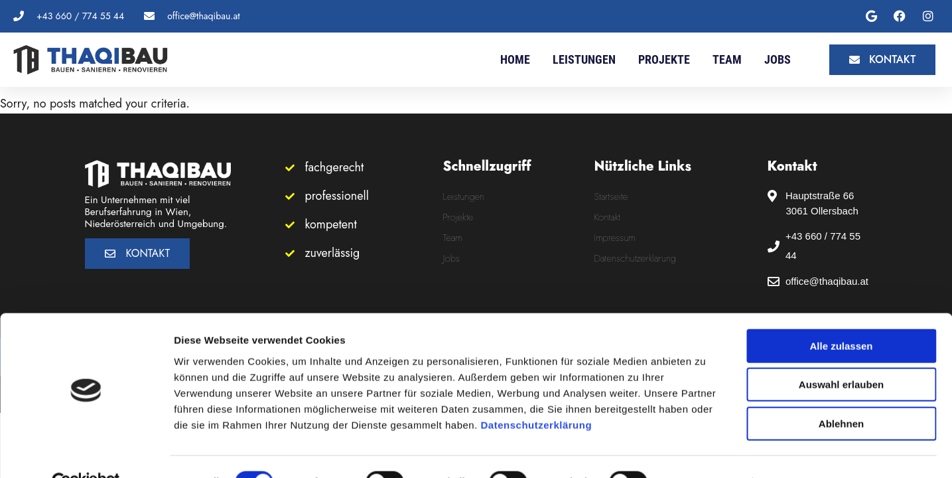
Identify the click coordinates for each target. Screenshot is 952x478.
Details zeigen (705, 451)
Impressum (615, 237)
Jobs (777, 59)
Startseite (611, 196)
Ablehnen (841, 393)
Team (727, 59)
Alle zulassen (840, 315)
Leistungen (584, 59)
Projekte (664, 59)
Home (515, 59)
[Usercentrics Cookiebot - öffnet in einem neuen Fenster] (86, 452)
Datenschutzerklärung (536, 394)
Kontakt (607, 217)
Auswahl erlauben (841, 354)
